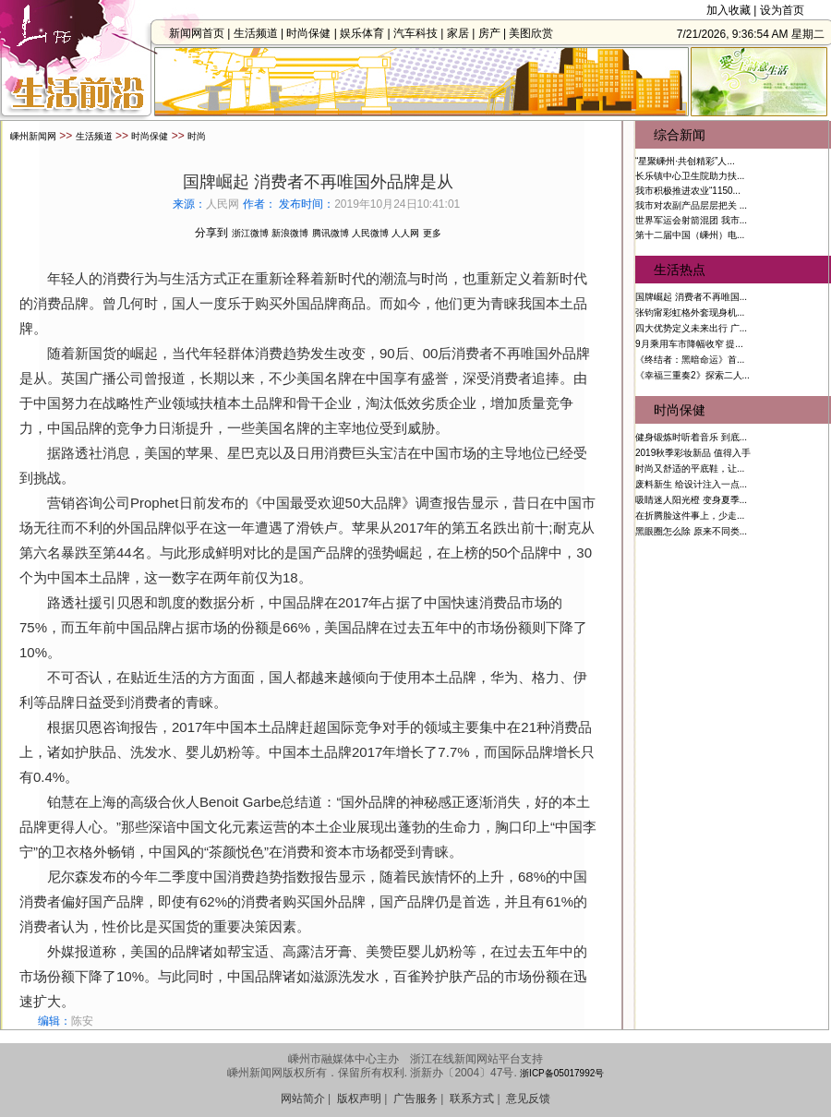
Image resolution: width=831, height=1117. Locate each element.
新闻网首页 (202, 33)
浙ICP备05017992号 (562, 1073)
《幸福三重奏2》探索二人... (692, 375)
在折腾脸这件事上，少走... (689, 515)
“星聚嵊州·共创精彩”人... (685, 161)
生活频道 (260, 33)
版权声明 (359, 1098)
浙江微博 (250, 233)
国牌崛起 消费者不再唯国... (691, 297)
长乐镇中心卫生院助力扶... (689, 176)
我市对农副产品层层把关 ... (691, 205)
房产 (494, 33)
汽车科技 (421, 33)
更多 (432, 233)
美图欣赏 (536, 33)
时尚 (196, 136)
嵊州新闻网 (33, 136)
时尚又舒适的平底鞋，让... (689, 468)
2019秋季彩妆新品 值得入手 (693, 453)
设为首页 (782, 10)
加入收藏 (728, 10)
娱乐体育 (367, 33)
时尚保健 (314, 33)
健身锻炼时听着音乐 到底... (691, 437)
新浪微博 (289, 233)
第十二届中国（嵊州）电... (689, 235)
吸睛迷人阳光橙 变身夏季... (691, 500)
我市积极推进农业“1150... (688, 191)
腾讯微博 (330, 233)
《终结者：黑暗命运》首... (689, 359)
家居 (463, 33)
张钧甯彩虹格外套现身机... (689, 312)
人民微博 (370, 233)
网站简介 (303, 1098)
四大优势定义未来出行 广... (691, 328)
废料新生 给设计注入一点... (691, 484)
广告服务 (415, 1098)
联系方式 (472, 1098)
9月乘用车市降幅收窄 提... (689, 344)
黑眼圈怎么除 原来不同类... (691, 531)
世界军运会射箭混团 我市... (691, 220)
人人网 (405, 233)
